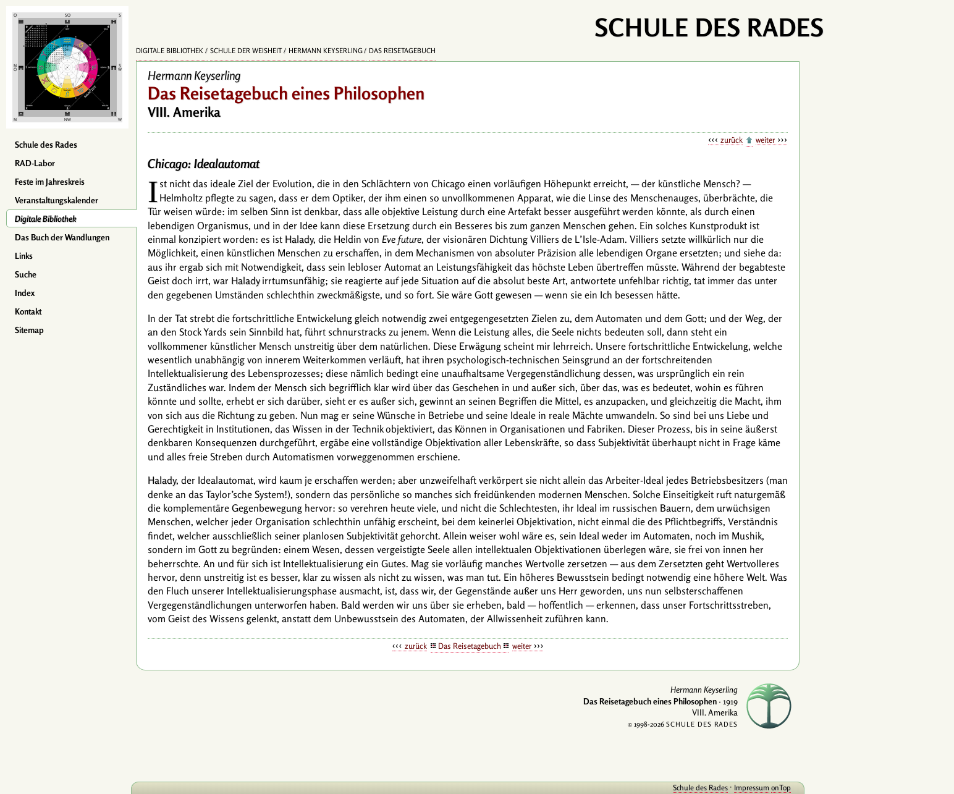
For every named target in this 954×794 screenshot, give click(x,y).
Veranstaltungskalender (56, 200)
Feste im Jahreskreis (50, 182)
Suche (25, 274)
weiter (765, 140)
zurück (731, 140)
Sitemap (29, 330)
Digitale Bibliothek (46, 219)
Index (25, 293)
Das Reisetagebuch (402, 50)
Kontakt (28, 311)
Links (24, 256)
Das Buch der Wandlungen (62, 237)
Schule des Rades (46, 145)
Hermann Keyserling (326, 50)
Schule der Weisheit (246, 50)
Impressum (751, 787)
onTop (781, 787)
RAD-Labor (35, 163)
